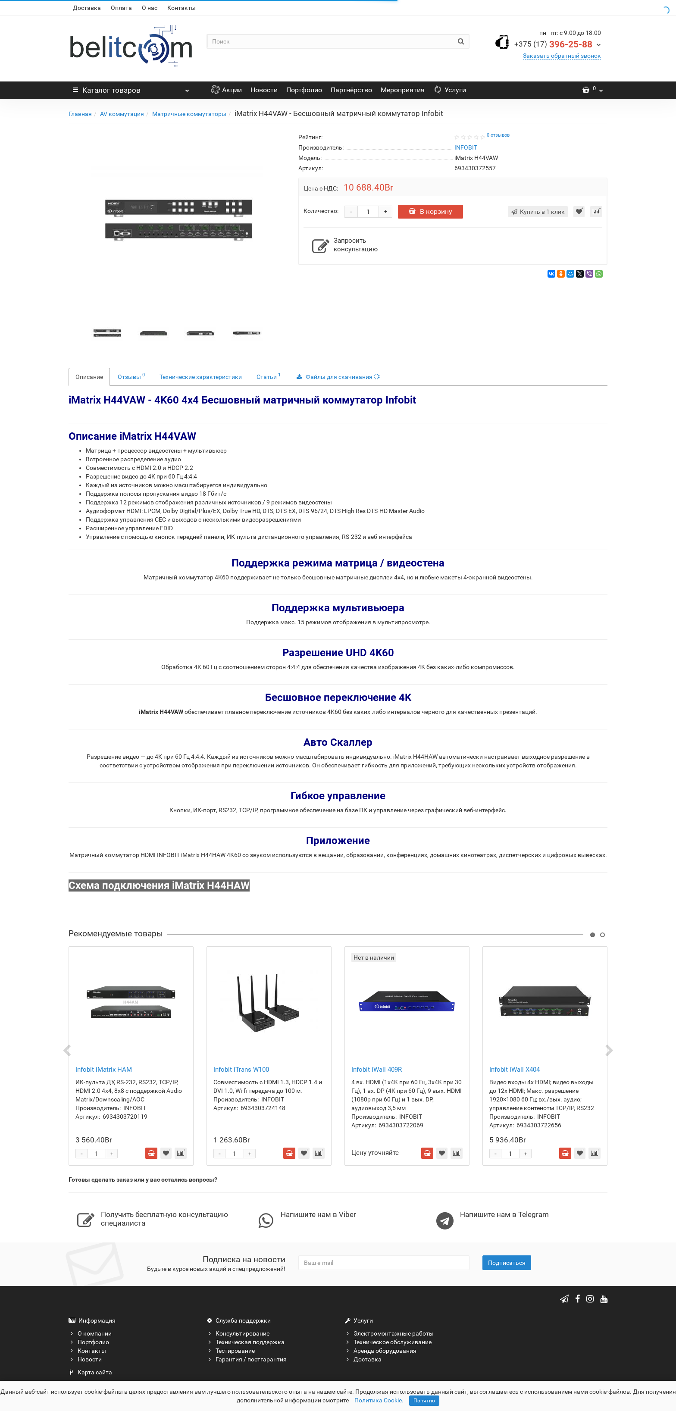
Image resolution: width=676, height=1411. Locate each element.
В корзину (430, 211)
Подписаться (507, 1262)
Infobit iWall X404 (514, 1069)
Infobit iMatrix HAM (103, 1069)
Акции (226, 90)
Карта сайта (90, 1372)
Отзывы (131, 376)
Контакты (181, 7)
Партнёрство (351, 90)
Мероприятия (403, 90)
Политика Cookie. (379, 1400)
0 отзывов (498, 135)
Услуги (449, 90)
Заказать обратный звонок (562, 55)
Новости (264, 90)
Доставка (87, 7)
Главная (80, 113)
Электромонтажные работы (389, 1333)
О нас (149, 7)
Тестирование (231, 1350)
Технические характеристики (201, 376)
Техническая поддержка (246, 1342)
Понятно (424, 1401)
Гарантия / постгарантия (247, 1359)
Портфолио (304, 90)
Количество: (321, 210)
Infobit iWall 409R (376, 1069)
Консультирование (238, 1333)
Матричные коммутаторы (189, 113)
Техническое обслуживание (388, 1342)
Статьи (269, 376)
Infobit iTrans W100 (241, 1069)
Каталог (131, 87)
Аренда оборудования (380, 1350)
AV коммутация (122, 113)
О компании (90, 1333)
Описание (89, 376)
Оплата (121, 7)
